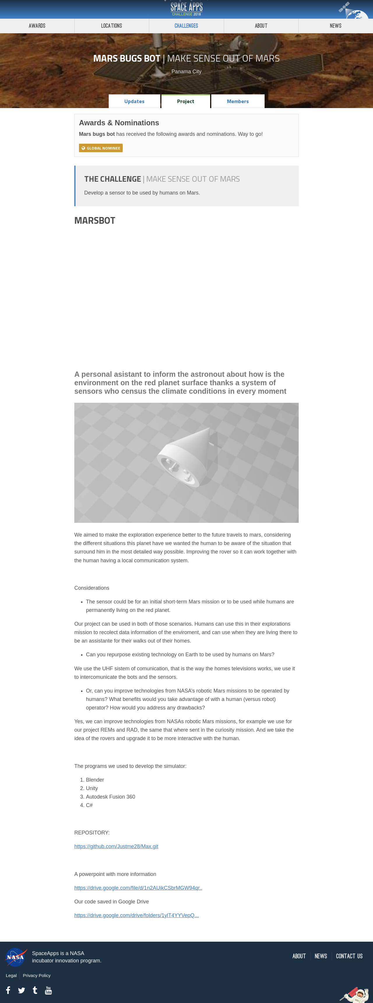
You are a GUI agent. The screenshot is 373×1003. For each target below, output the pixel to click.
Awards (37, 25)
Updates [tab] (134, 101)
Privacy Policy (36, 975)
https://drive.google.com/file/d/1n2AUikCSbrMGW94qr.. (138, 888)
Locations (111, 25)
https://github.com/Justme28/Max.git (116, 846)
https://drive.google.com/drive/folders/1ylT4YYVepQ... (136, 915)
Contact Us (349, 956)
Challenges (186, 25)
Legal (11, 975)
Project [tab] (185, 101)
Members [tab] (238, 101)
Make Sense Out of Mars (223, 58)
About (261, 25)
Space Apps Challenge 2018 (186, 9)
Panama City (186, 71)
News (321, 956)
